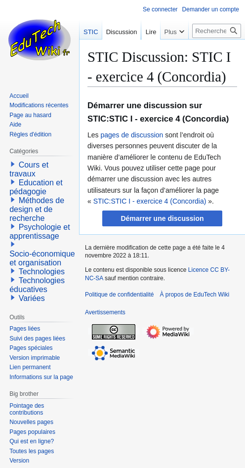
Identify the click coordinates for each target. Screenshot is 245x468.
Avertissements (105, 312)
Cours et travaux (28, 169)
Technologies (42, 271)
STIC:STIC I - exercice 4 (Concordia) (149, 201)
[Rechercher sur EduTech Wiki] (216, 50)
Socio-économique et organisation (42, 258)
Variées (32, 298)
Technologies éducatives (37, 285)
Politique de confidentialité (119, 294)
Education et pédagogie (35, 187)
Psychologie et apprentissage (39, 231)
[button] (162, 218)
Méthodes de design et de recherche (36, 209)
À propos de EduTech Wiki (194, 294)
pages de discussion (131, 135)
